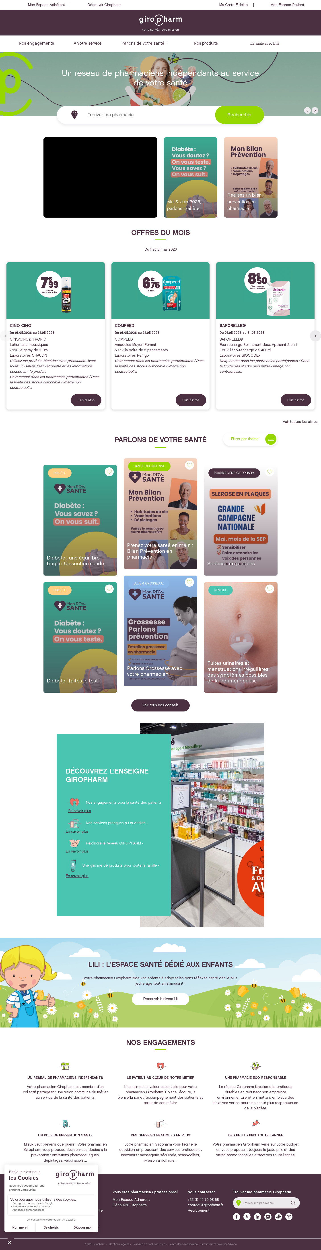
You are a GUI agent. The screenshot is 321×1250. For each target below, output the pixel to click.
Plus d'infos (86, 400)
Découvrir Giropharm (104, 5)
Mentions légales (119, 1244)
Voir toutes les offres (300, 422)
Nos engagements (36, 43)
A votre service (88, 43)
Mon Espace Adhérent (46, 5)
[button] (307, 110)
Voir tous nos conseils (160, 705)
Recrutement (199, 1210)
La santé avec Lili (264, 43)
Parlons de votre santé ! (144, 43)
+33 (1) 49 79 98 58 (203, 1200)
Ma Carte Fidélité (233, 5)
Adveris (232, 1244)
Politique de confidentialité (149, 1244)
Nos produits (206, 43)
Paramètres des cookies (183, 1244)
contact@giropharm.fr (205, 1205)
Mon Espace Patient (287, 5)
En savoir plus (79, 811)
